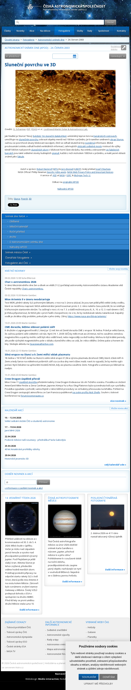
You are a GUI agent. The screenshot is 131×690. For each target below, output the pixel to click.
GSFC (69, 175)
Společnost (103, 30)
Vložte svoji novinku (118, 268)
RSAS (34, 129)
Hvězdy (91, 627)
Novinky (20, 30)
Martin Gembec (29, 295)
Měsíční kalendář (19, 226)
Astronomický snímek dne (51, 39)
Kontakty (121, 30)
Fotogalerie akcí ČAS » (18, 263)
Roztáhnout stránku (116, 47)
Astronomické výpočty (58, 634)
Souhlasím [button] (89, 677)
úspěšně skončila (28, 382)
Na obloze (45, 30)
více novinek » (118, 400)
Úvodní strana (12, 39)
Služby (80, 30)
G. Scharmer (19, 129)
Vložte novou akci (119, 408)
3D (30, 198)
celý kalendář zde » (115, 464)
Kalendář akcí (14, 410)
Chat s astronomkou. (32, 288)
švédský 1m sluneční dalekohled (49, 136)
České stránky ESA (16, 646)
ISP (28, 129)
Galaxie (92, 632)
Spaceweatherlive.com (41, 344)
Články (7, 30)
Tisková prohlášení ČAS (19, 627)
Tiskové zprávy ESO (17, 641)
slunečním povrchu (28, 139)
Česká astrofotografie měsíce (63, 499)
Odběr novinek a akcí (19, 474)
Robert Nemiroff (45, 169)
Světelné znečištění (57, 630)
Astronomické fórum (57, 653)
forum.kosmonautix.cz (32, 395)
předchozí (14, 56)
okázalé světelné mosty (89, 146)
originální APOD (71, 182)
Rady (90, 30)
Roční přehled (17, 231)
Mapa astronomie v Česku (60, 649)
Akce (32, 30)
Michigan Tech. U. (82, 175)
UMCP (78, 169)
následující (116, 56)
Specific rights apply (56, 172)
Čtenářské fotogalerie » (18, 257)
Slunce (17, 198)
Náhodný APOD (65, 188)
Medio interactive (48, 678)
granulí (55, 153)
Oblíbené (14, 221)
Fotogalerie (64, 30)
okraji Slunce (116, 139)
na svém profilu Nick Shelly (86, 392)
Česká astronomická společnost (26, 663)
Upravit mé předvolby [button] (98, 683)
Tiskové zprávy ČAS (17, 632)
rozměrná (90, 142)
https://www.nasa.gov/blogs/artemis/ (87, 316)
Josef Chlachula (103, 169)
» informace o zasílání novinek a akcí (24, 488)
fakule (20, 156)
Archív (13, 236)
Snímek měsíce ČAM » (17, 252)
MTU (56, 169)
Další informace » (29, 609)
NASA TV (11, 651)
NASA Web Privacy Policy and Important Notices (90, 172)
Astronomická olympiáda (19, 636)
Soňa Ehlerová (28, 278)
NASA (62, 175)
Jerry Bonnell (67, 169)
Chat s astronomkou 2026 (20, 281)
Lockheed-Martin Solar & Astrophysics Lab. (66, 129)
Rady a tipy (53, 639)
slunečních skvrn (40, 149)
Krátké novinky (15, 270)
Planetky (92, 636)
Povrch (24, 198)
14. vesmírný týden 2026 (20, 497)
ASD (55, 175)
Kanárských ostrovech (105, 136)
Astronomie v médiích (58, 644)
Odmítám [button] (109, 677)
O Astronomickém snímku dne (26, 241)
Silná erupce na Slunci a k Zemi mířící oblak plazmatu (37, 354)
